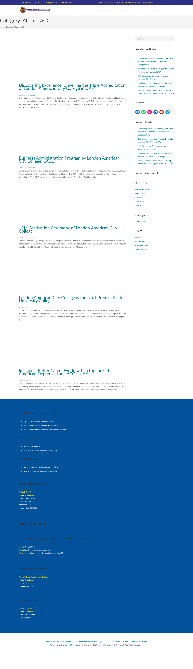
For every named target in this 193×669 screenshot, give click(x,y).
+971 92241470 (27, 498)
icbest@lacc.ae (27, 586)
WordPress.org (141, 249)
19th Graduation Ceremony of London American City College (68, 229)
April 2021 (139, 201)
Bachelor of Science (32, 446)
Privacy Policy (55, 645)
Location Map (25, 505)
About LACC (140, 221)
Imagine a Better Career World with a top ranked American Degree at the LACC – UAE (64, 372)
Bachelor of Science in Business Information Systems (45, 429)
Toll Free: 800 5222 (30, 2)
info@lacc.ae (51, 2)
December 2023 (142, 189)
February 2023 (141, 193)
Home (2, 27)
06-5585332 (26, 583)
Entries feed (140, 241)
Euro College (141, 642)
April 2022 (139, 197)
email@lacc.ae (26, 617)
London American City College (58, 642)
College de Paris (128, 642)
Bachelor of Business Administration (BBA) (41, 425)
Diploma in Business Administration (38, 421)
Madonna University (112, 642)
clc (35, 95)
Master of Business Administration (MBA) (40, 450)
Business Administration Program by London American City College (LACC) (69, 159)
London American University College (87, 642)
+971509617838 (28, 614)
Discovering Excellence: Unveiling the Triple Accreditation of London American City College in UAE (72, 86)
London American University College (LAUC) (45, 553)
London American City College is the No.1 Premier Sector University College (72, 299)
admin (32, 237)
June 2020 (139, 205)
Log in (137, 237)
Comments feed (141, 245)
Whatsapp (67, 2)
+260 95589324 (29, 547)
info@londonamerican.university (37, 550)
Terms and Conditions (71, 645)
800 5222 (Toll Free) (29, 508)
